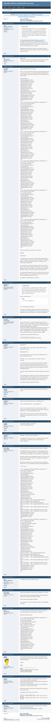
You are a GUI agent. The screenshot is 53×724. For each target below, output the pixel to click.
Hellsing (6, 705)
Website (5, 31)
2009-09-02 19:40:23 (8, 398)
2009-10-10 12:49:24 (8, 446)
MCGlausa (6, 284)
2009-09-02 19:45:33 (8, 421)
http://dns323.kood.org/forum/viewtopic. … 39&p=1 (31, 708)
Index (5, 7)
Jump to (11, 719)
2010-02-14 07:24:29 (8, 654)
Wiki (36, 14)
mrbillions (6, 344)
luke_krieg (6, 448)
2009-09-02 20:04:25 (8, 433)
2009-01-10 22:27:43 (8, 56)
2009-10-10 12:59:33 (8, 577)
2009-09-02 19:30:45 (8, 387)
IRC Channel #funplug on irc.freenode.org (26, 16)
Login (23, 7)
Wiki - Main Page (19, 14)
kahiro (5, 610)
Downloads (25, 14)
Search (14, 7)
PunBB (48, 718)
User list (9, 7)
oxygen (5, 389)
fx (4, 58)
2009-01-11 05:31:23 (8, 66)
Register (19, 7)
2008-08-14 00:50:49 (8, 23)
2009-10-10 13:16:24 (8, 590)
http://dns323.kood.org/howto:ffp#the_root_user (32, 40)
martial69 (6, 68)
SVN (29, 14)
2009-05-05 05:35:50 (8, 317)
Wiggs (5, 656)
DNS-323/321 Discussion (24, 19)
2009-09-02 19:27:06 (8, 342)
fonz (5, 25)
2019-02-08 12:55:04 (8, 703)
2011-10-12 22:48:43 (8, 676)
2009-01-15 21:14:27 (8, 282)
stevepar (6, 319)
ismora (5, 678)
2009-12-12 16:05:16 (8, 608)
